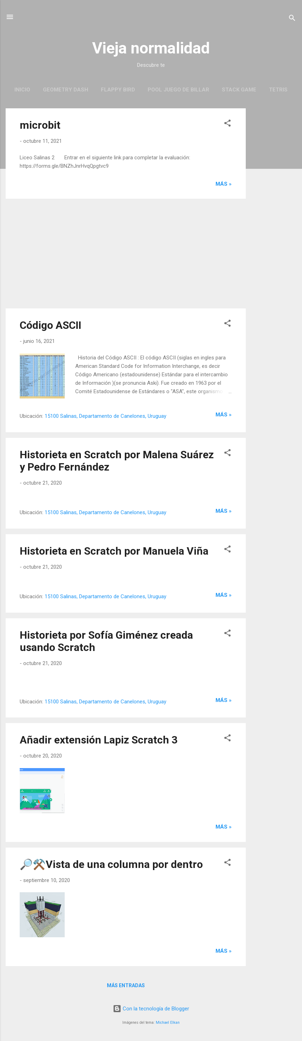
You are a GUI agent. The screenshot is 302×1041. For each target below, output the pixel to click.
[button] (227, 124)
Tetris (278, 90)
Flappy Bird (118, 90)
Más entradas (126, 985)
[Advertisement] (273, 213)
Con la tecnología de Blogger (151, 1008)
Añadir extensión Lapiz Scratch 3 (99, 740)
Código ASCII (50, 325)
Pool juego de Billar (178, 90)
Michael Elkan (168, 1022)
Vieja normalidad (151, 48)
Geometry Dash (65, 90)
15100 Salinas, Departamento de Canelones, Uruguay (105, 416)
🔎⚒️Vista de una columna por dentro (111, 864)
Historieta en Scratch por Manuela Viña (114, 551)
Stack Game (239, 90)
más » (224, 184)
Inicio (22, 90)
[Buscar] (292, 19)
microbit (40, 125)
